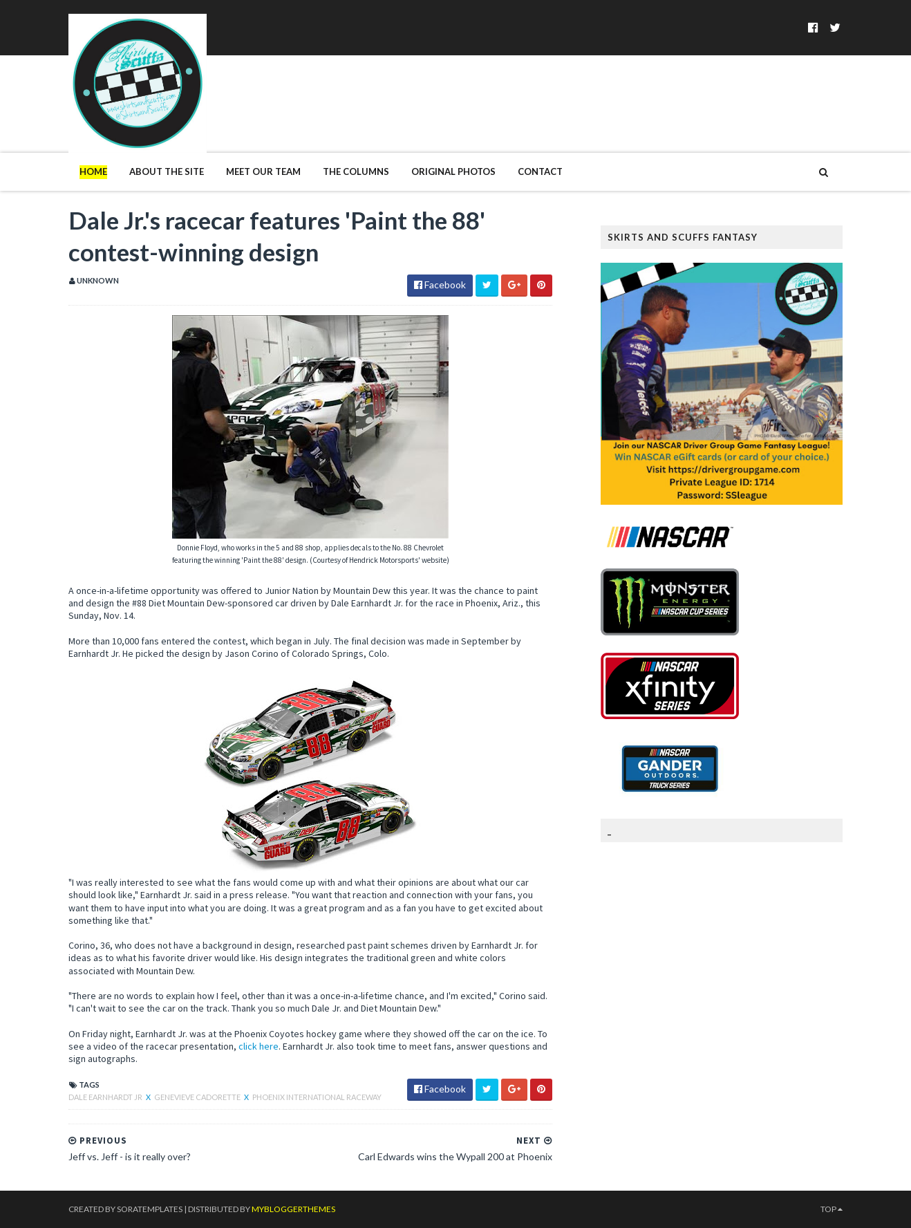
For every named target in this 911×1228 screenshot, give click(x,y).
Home (93, 171)
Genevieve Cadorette (198, 1096)
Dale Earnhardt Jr (106, 1096)
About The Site (166, 171)
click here (258, 1046)
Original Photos (453, 171)
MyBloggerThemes (293, 1209)
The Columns (356, 171)
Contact (540, 171)
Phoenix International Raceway (317, 1096)
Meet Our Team (263, 171)
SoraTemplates (149, 1209)
